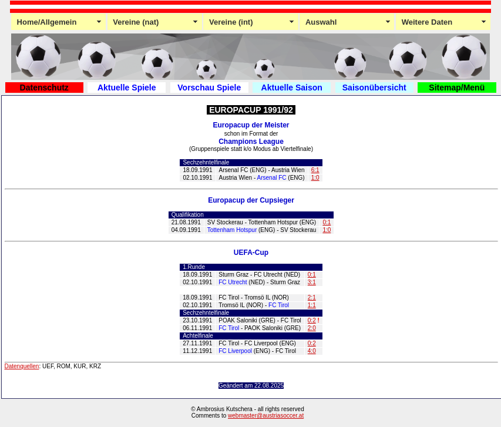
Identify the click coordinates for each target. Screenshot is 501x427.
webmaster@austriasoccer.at (266, 415)
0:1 (326, 222)
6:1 (315, 170)
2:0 (312, 328)
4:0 (312, 351)
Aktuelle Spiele (126, 87)
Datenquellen (22, 366)
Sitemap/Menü (457, 87)
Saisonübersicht (374, 87)
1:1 (312, 305)
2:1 (312, 297)
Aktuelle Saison (291, 87)
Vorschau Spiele (209, 87)
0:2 (312, 320)
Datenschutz (44, 87)
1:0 (315, 177)
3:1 (312, 282)
